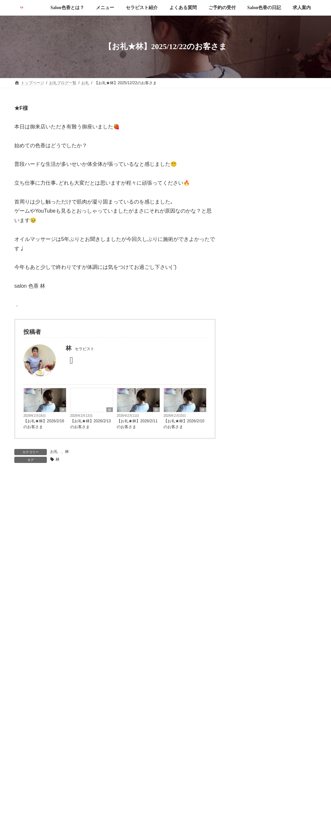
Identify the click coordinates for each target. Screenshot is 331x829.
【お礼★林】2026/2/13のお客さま (90, 424)
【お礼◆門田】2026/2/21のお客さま (289, 173)
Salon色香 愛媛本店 (157, 798)
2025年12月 (249, 583)
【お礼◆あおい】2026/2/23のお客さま (289, 134)
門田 (246, 524)
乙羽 (246, 499)
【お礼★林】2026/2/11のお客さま (137, 424)
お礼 (54, 451)
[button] (165, 730)
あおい (248, 486)
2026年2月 (248, 558)
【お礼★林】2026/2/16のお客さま (43, 424)
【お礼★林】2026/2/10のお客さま (184, 424)
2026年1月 (248, 571)
